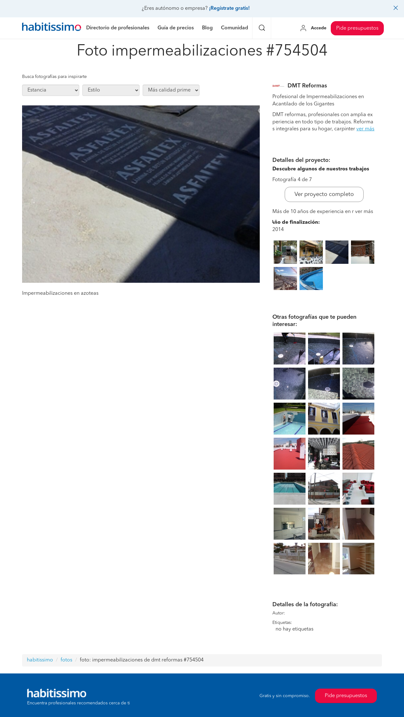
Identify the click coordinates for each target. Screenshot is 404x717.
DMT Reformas (307, 86)
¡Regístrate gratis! (229, 8)
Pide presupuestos (357, 28)
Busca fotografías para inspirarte (54, 76)
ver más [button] (365, 129)
